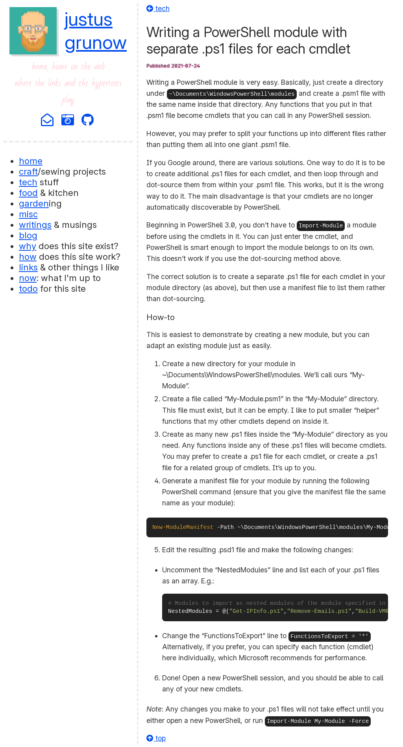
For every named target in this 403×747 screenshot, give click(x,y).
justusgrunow (96, 30)
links (28, 267)
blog (28, 235)
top (156, 738)
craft (28, 171)
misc (28, 214)
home (31, 160)
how (28, 256)
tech (28, 182)
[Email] (48, 120)
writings (35, 224)
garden (34, 203)
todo (28, 288)
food (28, 192)
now (28, 277)
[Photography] (68, 120)
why (27, 245)
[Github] (88, 120)
